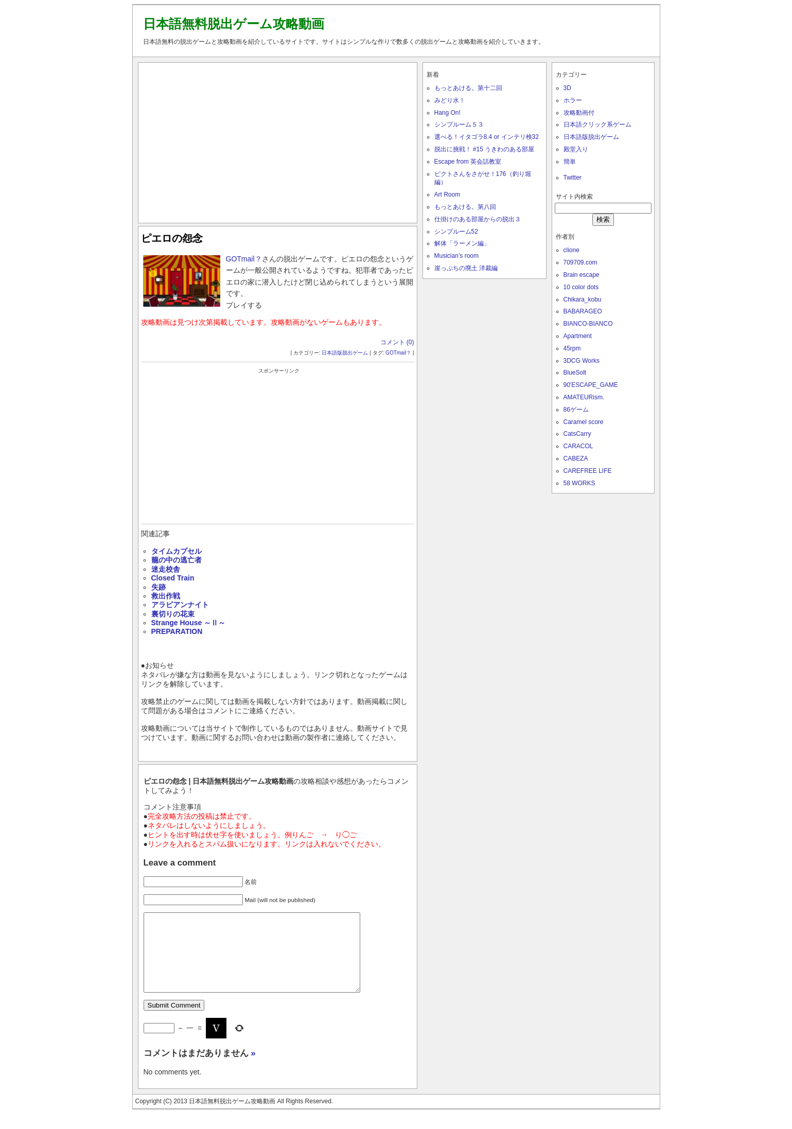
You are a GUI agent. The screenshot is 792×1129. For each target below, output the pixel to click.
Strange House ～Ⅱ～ (188, 623)
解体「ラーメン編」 (462, 243)
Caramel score (584, 422)
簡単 (570, 161)
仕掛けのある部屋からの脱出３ (477, 219)
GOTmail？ (244, 259)
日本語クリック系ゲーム (597, 124)
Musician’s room (456, 255)
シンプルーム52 (456, 231)
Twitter (573, 177)
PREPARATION (177, 631)
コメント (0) (397, 342)
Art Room (447, 194)
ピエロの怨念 (172, 238)
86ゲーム (576, 409)
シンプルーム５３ (459, 124)
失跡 (158, 587)
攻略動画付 (579, 112)
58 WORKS (579, 483)
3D (567, 88)
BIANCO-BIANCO (588, 323)
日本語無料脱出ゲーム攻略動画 (233, 23)
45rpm (572, 348)
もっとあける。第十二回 (468, 88)
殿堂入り (576, 149)
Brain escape (582, 274)
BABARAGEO (583, 311)
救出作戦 (165, 596)
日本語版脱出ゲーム (345, 353)
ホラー (573, 100)
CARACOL (578, 446)
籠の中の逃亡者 (176, 560)
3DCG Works (582, 360)
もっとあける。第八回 (465, 206)
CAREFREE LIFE (588, 470)
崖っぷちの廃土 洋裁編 (466, 268)
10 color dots (581, 287)
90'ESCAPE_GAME (591, 385)
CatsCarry (577, 433)
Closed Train (173, 578)
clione (571, 250)
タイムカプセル (176, 551)
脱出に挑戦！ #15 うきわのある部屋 (484, 149)
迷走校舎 (165, 569)
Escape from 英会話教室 (468, 161)
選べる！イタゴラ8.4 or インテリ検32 (486, 136)
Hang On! (447, 112)
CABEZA (576, 458)
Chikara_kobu (583, 299)
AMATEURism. (584, 397)
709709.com (580, 262)
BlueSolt (575, 372)
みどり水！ (449, 100)
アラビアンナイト (180, 605)
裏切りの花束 (173, 614)
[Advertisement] (277, 140)
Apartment (578, 336)
